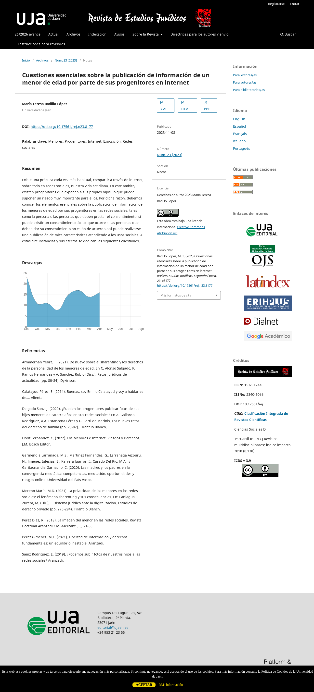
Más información (171, 685)
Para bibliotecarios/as (249, 89)
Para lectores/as (245, 75)
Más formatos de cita (175, 295)
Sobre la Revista (146, 34)
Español (239, 126)
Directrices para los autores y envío (199, 34)
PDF (207, 109)
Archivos (73, 34)
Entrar (294, 3)
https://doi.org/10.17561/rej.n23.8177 (62, 126)
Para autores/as (244, 82)
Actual (53, 34)
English (239, 119)
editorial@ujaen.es (112, 627)
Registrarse (276, 3)
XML (163, 109)
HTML (185, 109)
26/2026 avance (27, 34)
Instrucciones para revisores (41, 44)
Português (241, 148)
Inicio (26, 60)
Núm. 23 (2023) (66, 60)
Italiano (239, 141)
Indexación (97, 34)
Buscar (288, 34)
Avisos (119, 34)
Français (240, 133)
